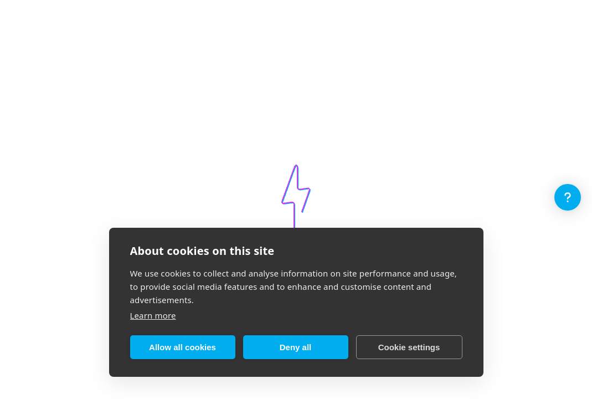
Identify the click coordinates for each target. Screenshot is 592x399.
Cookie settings (409, 347)
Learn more (153, 315)
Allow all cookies (182, 347)
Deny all (296, 347)
